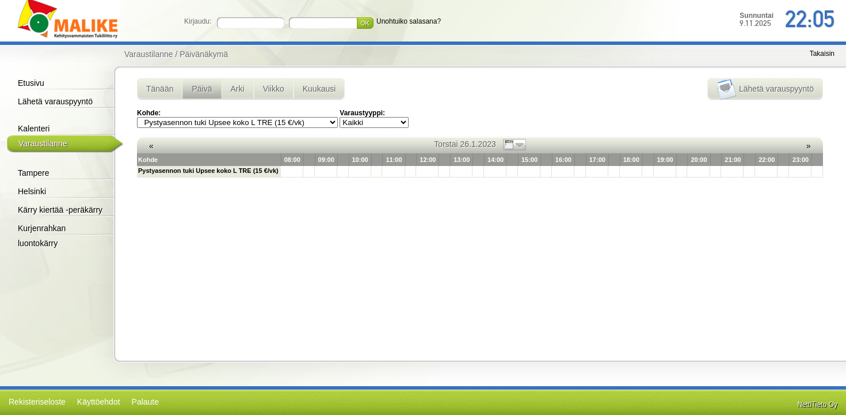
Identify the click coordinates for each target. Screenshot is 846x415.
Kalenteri (33, 128)
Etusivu (31, 83)
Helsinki (32, 191)
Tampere (33, 173)
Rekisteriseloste (37, 401)
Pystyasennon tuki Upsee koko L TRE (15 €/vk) (208, 170)
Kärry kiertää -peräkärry (60, 209)
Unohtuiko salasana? (408, 21)
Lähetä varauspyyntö (55, 101)
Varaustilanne (42, 143)
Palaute (145, 401)
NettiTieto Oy (817, 405)
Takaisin (822, 54)
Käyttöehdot (98, 401)
